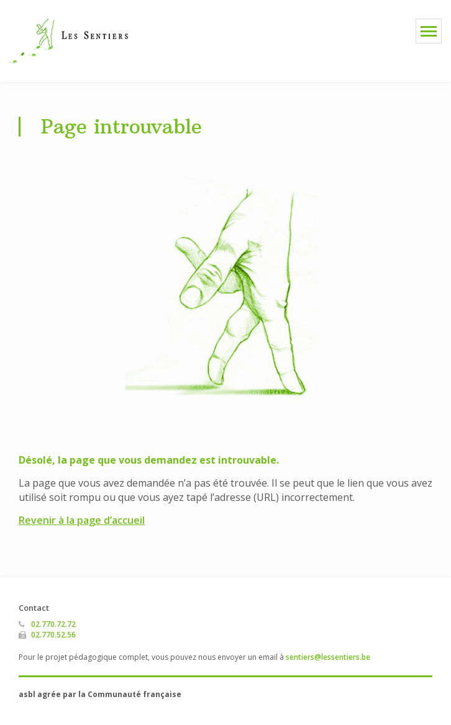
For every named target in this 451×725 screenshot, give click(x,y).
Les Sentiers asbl (68, 41)
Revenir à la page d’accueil (82, 520)
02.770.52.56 (53, 634)
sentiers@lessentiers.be (328, 657)
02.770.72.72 (53, 624)
